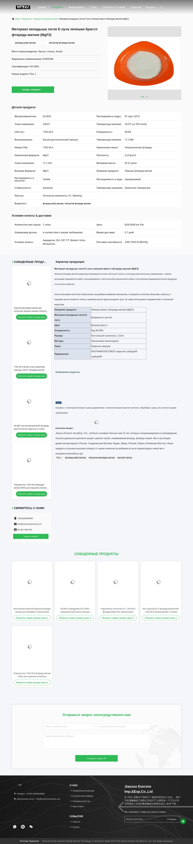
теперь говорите (33, 89)
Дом (17, 19)
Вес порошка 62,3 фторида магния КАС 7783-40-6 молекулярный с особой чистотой (161, 610)
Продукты (57, 7)
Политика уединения (29, 841)
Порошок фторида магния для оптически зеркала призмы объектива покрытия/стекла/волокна (31, 311)
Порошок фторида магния (45, 19)
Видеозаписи (76, 7)
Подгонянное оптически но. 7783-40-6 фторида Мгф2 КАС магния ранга (118, 610)
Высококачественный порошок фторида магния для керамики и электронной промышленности (32, 610)
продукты (25, 19)
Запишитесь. (172, 819)
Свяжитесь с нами (114, 7)
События (136, 7)
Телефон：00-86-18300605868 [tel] (29, 794)
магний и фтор (125, 457)
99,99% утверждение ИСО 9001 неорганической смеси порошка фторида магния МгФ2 (75, 610)
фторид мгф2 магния (75, 457)
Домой (42, 7)
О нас (93, 7)
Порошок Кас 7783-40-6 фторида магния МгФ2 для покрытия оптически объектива (31, 488)
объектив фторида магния (102, 457)
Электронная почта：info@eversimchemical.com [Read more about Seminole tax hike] (37, 799)
